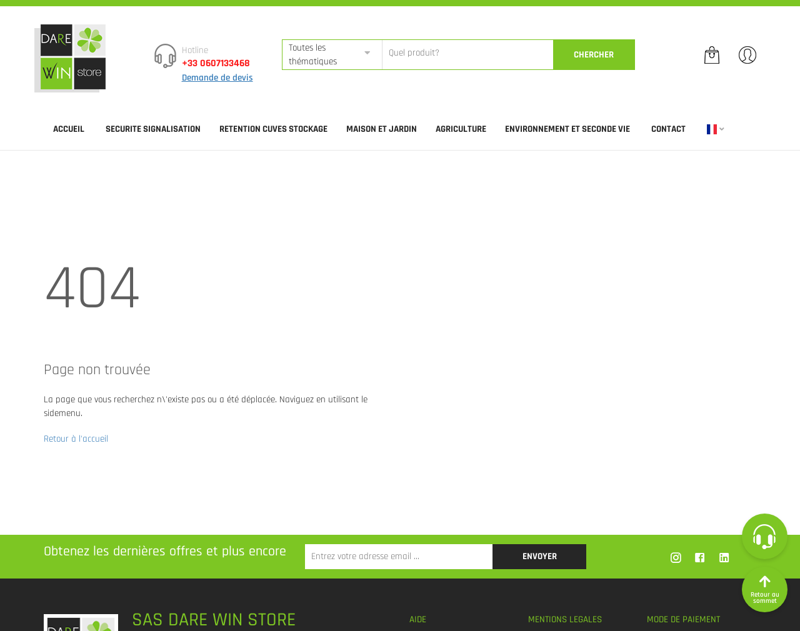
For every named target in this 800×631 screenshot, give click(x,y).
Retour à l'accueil (76, 439)
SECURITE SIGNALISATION (153, 129)
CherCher (594, 55)
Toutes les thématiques (313, 54)
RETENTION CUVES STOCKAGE (273, 129)
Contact (668, 129)
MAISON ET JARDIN (381, 129)
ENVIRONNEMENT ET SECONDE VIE (567, 129)
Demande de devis (217, 78)
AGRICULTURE (461, 129)
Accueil (68, 129)
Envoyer (539, 556)
